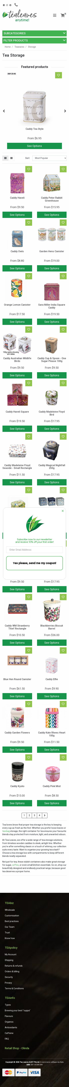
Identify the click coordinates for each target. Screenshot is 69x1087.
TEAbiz (9, 903)
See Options (34, 146)
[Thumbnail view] (5, 158)
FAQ (7, 1039)
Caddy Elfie (52, 679)
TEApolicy (11, 947)
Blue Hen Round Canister (17, 679)
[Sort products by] (49, 158)
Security (9, 977)
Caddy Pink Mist (52, 786)
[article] (34, 111)
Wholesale (10, 910)
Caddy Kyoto (17, 786)
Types (8, 1005)
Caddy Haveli (17, 197)
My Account (10, 954)
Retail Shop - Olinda (17, 1048)
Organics (9, 1022)
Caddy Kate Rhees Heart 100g (51, 734)
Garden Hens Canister (51, 251)
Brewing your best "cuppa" (17, 1010)
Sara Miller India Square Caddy (51, 306)
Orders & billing (12, 971)
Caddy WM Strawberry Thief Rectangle (17, 627)
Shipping (9, 960)
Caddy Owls (17, 251)
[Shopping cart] (63, 15)
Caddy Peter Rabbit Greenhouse (51, 199)
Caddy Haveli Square (17, 411)
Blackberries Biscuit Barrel (51, 627)
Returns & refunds (14, 966)
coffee (15, 865)
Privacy (8, 983)
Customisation (12, 915)
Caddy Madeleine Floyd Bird (52, 413)
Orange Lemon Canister (17, 304)
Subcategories (15, 33)
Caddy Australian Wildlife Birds (17, 360)
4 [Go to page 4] (39, 815)
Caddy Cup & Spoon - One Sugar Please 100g (52, 360)
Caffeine (9, 1033)
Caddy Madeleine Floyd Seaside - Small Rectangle (17, 467)
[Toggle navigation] (54, 15)
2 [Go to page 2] (29, 815)
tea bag (6, 831)
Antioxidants (11, 1027)
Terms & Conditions (14, 988)
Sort (27, 158)
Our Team (10, 927)
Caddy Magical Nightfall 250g (51, 467)
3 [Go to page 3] (34, 815)
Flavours (9, 1016)
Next (65, 111)
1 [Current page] (24, 815)
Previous (3, 111)
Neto (62, 1062)
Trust (7, 932)
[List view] (11, 158)
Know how (10, 938)
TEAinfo (10, 997)
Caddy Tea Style (35, 128)
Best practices (12, 921)
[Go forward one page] (44, 815)
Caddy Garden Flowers (17, 732)
